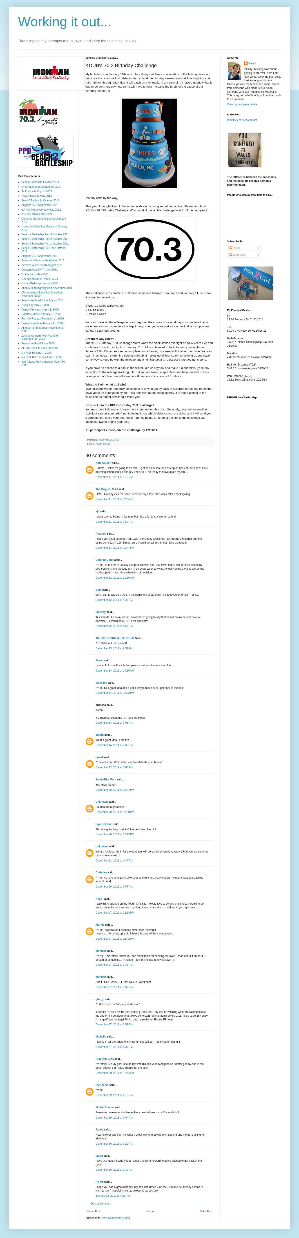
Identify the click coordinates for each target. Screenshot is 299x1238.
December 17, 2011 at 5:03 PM (114, 767)
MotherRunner (105, 1107)
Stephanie (102, 1085)
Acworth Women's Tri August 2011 (41, 265)
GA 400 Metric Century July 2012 (41, 209)
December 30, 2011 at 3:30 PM (114, 1169)
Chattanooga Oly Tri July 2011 (39, 269)
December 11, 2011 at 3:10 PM (114, 477)
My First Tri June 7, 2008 (36, 352)
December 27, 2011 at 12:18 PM (115, 912)
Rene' (99, 898)
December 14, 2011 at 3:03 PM (114, 722)
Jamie (99, 1129)
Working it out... (65, 21)
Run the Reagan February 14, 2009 (42, 318)
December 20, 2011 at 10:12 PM (115, 834)
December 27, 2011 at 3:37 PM (114, 964)
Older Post (206, 1211)
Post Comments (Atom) (116, 1218)
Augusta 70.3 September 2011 (39, 256)
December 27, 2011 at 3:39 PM (114, 987)
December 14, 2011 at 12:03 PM (115, 692)
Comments (238, 254)
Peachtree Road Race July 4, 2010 (42, 300)
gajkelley (101, 682)
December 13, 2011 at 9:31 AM (114, 648)
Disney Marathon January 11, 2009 (42, 323)
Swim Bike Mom (106, 779)
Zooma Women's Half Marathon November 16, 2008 (40, 337)
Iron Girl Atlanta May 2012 (37, 214)
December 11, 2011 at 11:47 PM (115, 547)
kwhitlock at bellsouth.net (242, 120)
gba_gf (100, 999)
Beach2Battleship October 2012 (40, 200)
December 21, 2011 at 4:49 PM (114, 860)
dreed (99, 757)
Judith (100, 734)
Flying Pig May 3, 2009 (35, 304)
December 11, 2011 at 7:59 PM (114, 521)
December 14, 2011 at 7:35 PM (114, 745)
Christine (101, 872)
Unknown (102, 801)
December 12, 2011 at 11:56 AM (115, 577)
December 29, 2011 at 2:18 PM (114, 1095)
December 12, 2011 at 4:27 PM (114, 599)
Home (150, 1211)
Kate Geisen (103, 463)
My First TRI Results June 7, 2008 (41, 357)
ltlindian (101, 950)
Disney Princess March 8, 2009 (40, 309)
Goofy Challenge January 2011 (39, 283)
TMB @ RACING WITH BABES (115, 638)
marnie (100, 924)
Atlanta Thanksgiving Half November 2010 (46, 288)
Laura (99, 1155)
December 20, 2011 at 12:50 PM (115, 812)
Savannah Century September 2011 (42, 260)
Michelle (101, 1036)
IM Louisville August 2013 (36, 191)
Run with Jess (105, 1059)
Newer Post (93, 1211)
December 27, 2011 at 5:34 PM (114, 1047)
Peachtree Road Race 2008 (38, 343)
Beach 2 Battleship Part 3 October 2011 (45, 234)
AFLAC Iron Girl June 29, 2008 (39, 348)
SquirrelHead (104, 824)
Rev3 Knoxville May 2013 (36, 195)
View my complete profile (242, 104)
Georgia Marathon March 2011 (39, 278)
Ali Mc (99, 1181)
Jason (99, 660)
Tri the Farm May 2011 (35, 274)
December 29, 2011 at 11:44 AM (115, 1073)
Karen (252, 63)
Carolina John (105, 560)
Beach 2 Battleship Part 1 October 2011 (45, 243)
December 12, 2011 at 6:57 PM (114, 626)
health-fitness (103, 443)
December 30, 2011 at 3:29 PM (114, 1143)
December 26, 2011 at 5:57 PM (114, 886)
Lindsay (101, 612)
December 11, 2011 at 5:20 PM (114, 499)
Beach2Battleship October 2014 (40, 182)
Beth (99, 589)
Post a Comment (101, 1203)
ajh (97, 511)
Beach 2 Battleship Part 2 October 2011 (45, 238)
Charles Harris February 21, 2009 (41, 314)
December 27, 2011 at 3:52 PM (114, 1024)
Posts (235, 247)
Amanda (101, 533)
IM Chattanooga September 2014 (41, 186)
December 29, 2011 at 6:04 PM (114, 1117)
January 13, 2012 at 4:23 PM (113, 1195)
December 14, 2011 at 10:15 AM (115, 670)
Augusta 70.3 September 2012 (39, 205)
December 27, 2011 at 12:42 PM (115, 938)
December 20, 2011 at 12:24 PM (115, 789)
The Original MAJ (107, 489)
